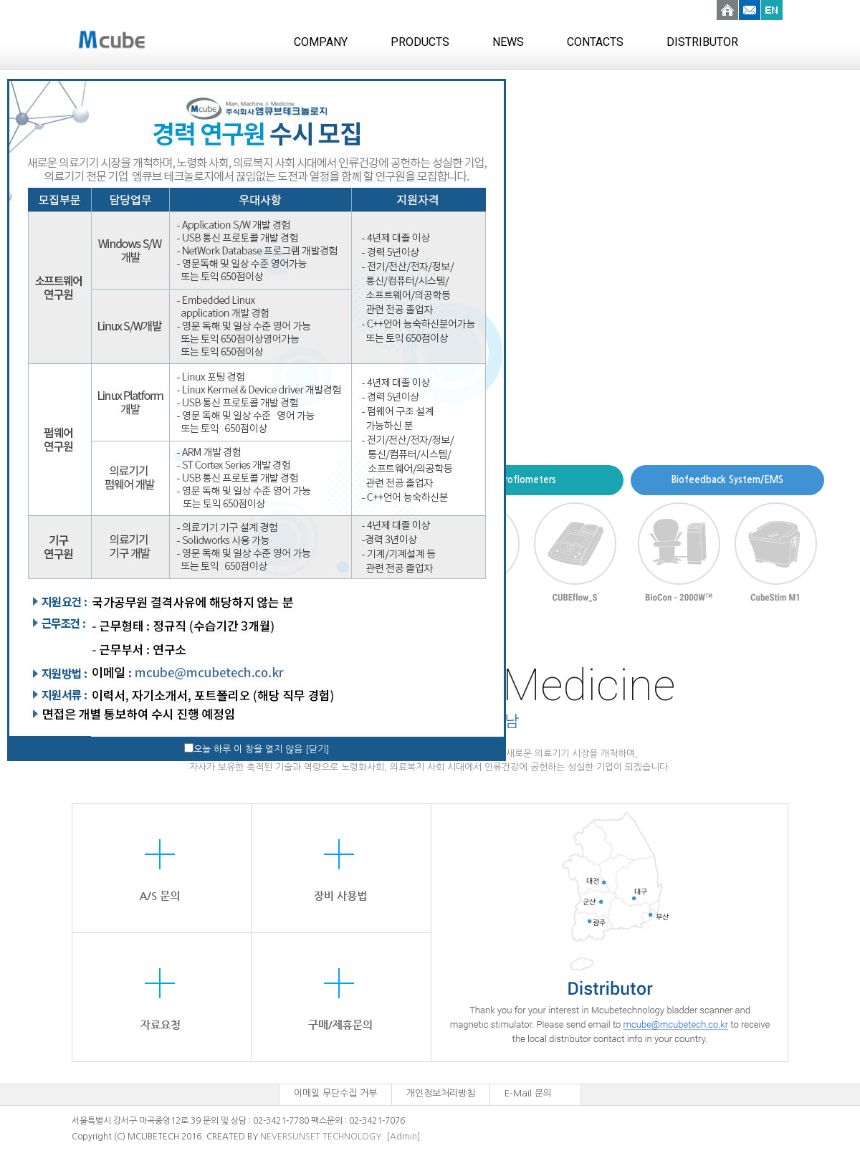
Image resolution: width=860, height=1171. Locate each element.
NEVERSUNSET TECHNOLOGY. (322, 1136)
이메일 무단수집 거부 (335, 1093)
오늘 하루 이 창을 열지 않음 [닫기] (262, 749)
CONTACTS (595, 42)
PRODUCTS (420, 42)
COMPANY (321, 42)
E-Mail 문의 (528, 1093)
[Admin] (403, 1136)
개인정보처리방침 (440, 1093)
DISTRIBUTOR (702, 42)
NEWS (508, 42)
